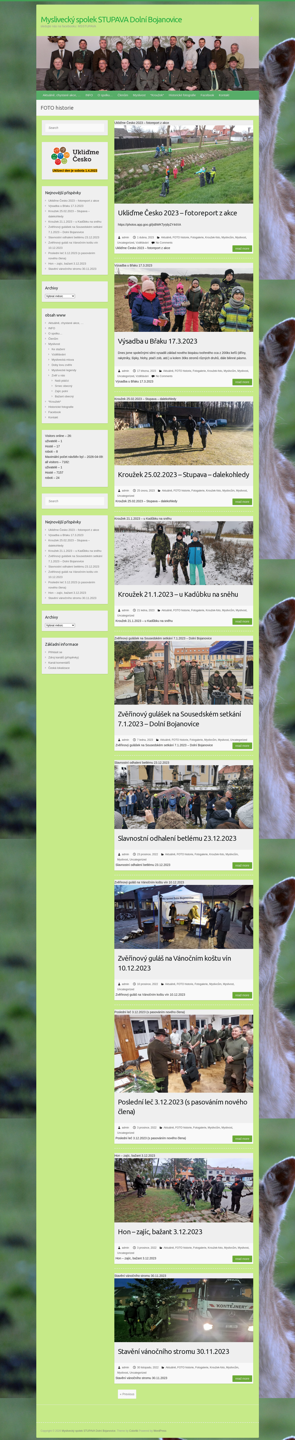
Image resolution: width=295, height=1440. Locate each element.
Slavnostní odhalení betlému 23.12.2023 (177, 838)
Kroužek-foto (212, 237)
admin (125, 237)
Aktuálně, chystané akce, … (62, 95)
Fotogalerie (197, 237)
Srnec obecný (63, 386)
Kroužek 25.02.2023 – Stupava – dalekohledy (183, 474)
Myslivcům (228, 237)
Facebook (207, 95)
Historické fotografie (182, 95)
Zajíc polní (61, 391)
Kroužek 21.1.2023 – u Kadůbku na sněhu (178, 594)
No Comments (164, 242)
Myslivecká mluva (63, 359)
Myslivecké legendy (64, 370)
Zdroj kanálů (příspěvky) (63, 657)
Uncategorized (125, 242)
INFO (89, 95)
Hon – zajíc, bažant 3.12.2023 (160, 1232)
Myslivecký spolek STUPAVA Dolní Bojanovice (111, 19)
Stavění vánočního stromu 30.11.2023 (173, 1351)
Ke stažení (58, 349)
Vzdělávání (142, 242)
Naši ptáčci (62, 380)
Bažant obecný (64, 396)
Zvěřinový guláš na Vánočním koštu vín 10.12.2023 (174, 963)
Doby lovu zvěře (62, 365)
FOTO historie (181, 237)
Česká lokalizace (59, 668)
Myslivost (139, 95)
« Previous (127, 1394)
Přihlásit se (55, 652)
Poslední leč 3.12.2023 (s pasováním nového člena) (182, 1107)
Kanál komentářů (59, 662)
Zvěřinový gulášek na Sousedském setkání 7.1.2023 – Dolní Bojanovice (179, 719)
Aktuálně (166, 237)
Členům (123, 95)
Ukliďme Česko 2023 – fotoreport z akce (177, 213)
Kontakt (224, 95)
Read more (242, 248)
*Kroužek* (157, 95)
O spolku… (105, 95)
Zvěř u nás (58, 375)
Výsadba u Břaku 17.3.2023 (157, 341)
